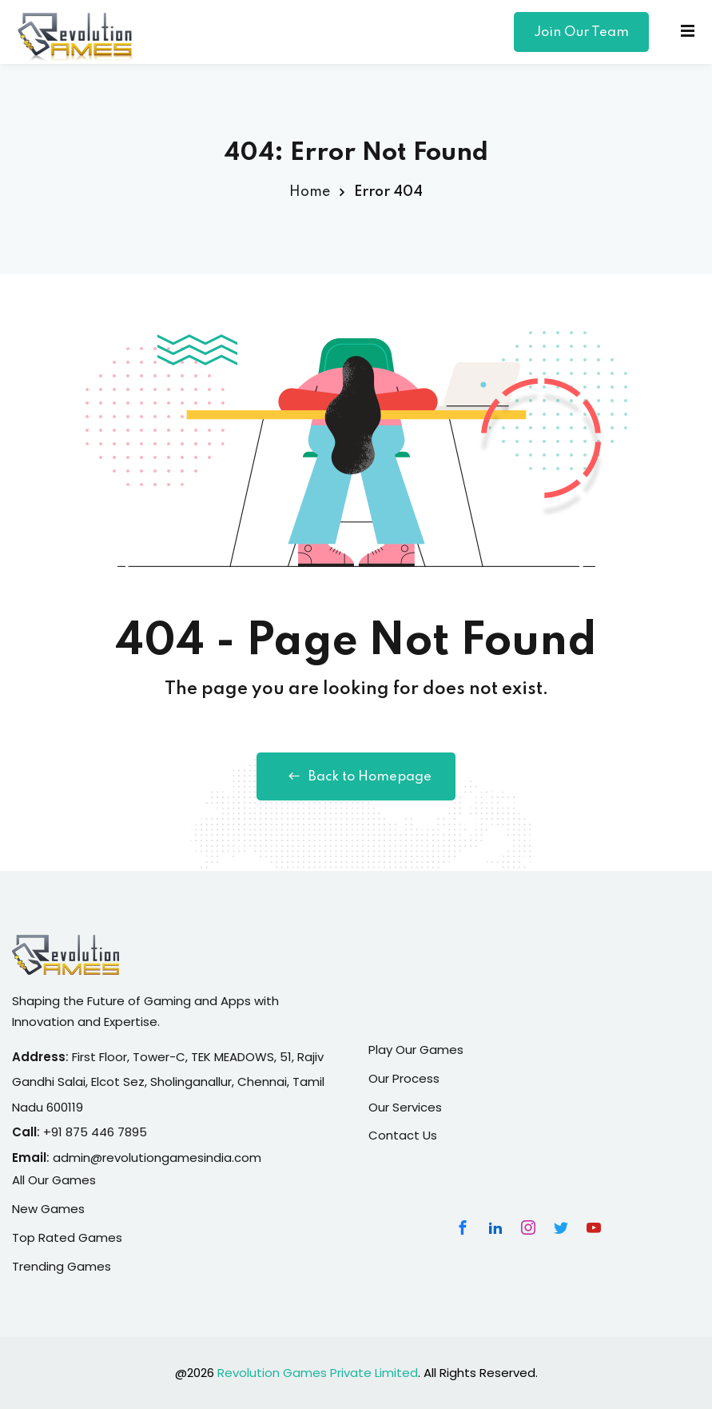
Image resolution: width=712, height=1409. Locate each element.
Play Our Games (415, 1049)
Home (309, 192)
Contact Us (402, 1135)
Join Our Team (581, 32)
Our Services (405, 1107)
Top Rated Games (67, 1237)
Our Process (404, 1078)
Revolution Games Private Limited (317, 1372)
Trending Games (61, 1266)
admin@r (79, 1157)
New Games (48, 1208)
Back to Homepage (356, 776)
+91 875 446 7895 (95, 1132)
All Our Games (54, 1180)
